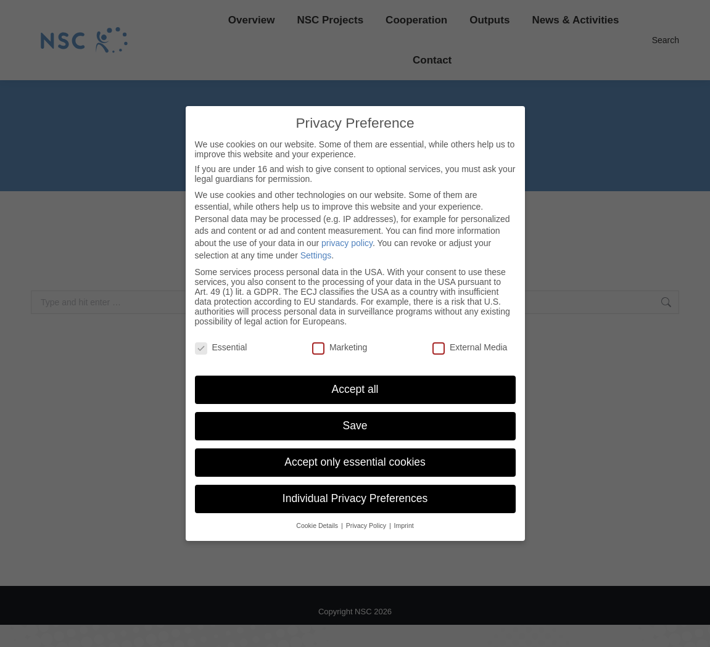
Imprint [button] (404, 525)
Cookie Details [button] (318, 525)
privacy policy (347, 243)
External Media (469, 347)
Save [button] (355, 425)
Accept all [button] (355, 389)
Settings (316, 255)
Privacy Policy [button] (367, 525)
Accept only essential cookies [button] (355, 462)
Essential (221, 347)
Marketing (339, 347)
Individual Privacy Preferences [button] (355, 498)
